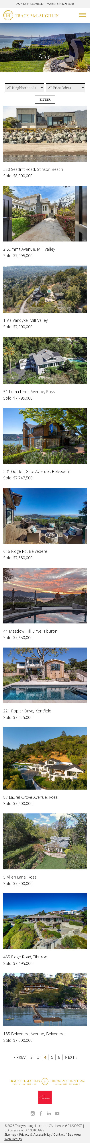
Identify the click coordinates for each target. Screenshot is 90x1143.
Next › (71, 1057)
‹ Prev (20, 1057)
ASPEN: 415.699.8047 (29, 4)
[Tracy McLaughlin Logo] (31, 15)
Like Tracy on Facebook (41, 1113)
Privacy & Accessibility (35, 1134)
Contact (59, 1134)
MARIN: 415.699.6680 (60, 4)
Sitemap (10, 1134)
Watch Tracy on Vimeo (57, 1113)
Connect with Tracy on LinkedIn (49, 1113)
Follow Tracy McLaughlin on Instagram (32, 1113)
